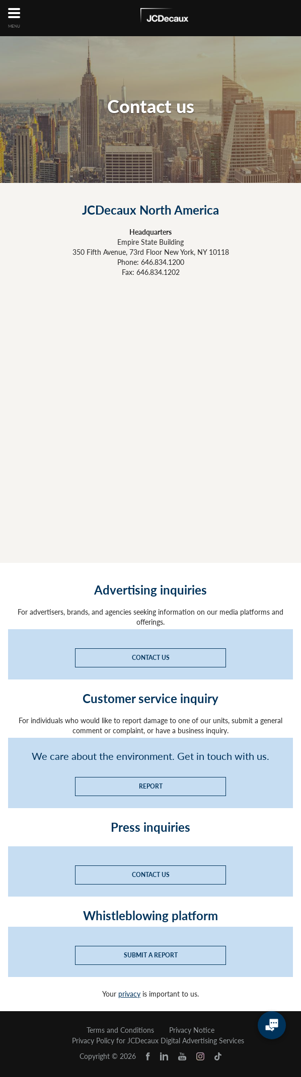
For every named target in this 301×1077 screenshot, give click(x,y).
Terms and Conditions (120, 1030)
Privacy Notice (191, 1030)
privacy (129, 994)
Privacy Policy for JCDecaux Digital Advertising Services (158, 1041)
